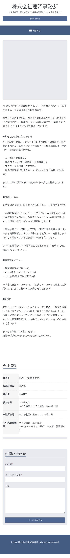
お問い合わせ (35, 19)
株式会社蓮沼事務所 (35, 6)
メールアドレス (13, 476)
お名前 (9, 465)
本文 (7, 487)
